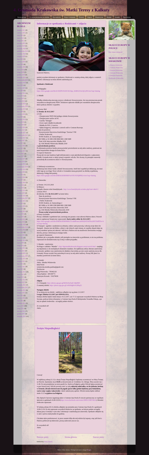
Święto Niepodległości (48, 328)
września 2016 (21, 169)
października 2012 (22, 287)
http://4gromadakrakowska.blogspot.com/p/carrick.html (77, 246)
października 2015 (22, 198)
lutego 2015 (20, 216)
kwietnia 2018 (21, 119)
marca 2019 (20, 96)
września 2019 (21, 83)
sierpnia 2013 (21, 261)
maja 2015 (20, 209)
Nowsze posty (43, 437)
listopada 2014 (21, 224)
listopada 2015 (21, 195)
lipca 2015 (20, 203)
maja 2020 (20, 64)
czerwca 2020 (21, 61)
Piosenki (81, 17)
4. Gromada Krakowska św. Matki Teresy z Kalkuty (61, 10)
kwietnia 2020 (21, 67)
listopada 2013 (21, 253)
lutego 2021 (20, 40)
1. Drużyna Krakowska (115, 65)
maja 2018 (20, 117)
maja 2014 (20, 237)
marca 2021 (20, 38)
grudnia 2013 (21, 251)
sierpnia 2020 (21, 56)
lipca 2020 (20, 59)
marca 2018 (20, 122)
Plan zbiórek (127, 17)
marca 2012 (20, 306)
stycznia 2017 (21, 159)
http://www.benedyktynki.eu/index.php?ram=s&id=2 (81, 189)
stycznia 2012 (21, 311)
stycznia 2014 (21, 248)
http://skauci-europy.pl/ (116, 52)
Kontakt (117, 17)
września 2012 (21, 290)
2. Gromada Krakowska (116, 73)
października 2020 (22, 51)
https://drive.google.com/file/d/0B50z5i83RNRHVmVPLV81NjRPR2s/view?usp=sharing (66, 175)
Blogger (89, 450)
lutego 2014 (20, 245)
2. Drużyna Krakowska (115, 70)
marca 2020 (20, 69)
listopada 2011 (21, 316)
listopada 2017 (21, 132)
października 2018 (22, 106)
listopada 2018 (21, 104)
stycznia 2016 (21, 190)
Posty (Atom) (48, 441)
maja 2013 (20, 269)
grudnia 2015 (21, 193)
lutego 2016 (20, 188)
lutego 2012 (20, 308)
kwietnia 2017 (21, 151)
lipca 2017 (20, 143)
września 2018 (21, 109)
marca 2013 (20, 274)
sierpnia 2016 (21, 172)
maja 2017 (20, 148)
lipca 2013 (20, 264)
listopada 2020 (21, 48)
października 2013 (22, 256)
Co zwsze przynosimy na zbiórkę (39, 17)
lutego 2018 (20, 124)
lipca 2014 (20, 232)
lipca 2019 (20, 85)
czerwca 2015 (21, 206)
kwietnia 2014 (21, 240)
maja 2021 (20, 35)
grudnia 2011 (21, 314)
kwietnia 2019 (21, 93)
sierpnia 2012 (21, 293)
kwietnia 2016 (21, 182)
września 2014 (21, 230)
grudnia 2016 (21, 161)
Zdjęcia (89, 17)
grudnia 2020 (21, 46)
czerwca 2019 (21, 88)
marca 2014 (20, 243)
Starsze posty (98, 437)
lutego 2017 (20, 156)
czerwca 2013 (21, 266)
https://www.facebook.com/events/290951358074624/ (78, 400)
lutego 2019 (20, 98)
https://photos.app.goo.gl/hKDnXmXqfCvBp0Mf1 (63, 283)
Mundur (109, 17)
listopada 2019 (21, 77)
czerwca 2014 (21, 235)
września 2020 (21, 54)
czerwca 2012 (21, 298)
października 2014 (22, 227)
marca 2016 (20, 185)
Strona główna (21, 17)
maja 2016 (20, 180)
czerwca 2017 (21, 146)
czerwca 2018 (21, 114)
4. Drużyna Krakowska (115, 75)
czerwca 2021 (21, 33)
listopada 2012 (21, 285)
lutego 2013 (20, 277)
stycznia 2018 (21, 127)
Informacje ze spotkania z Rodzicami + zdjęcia (61, 23)
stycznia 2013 (21, 279)
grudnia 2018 (21, 101)
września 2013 (21, 258)
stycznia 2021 (21, 43)
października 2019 (22, 80)
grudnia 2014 (21, 222)
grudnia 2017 (21, 130)
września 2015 (21, 201)
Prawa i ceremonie (69, 17)
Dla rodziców (57, 17)
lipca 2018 (20, 111)
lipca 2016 (20, 174)
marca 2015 (20, 214)
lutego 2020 (20, 72)
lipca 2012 (20, 295)
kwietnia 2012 (21, 303)
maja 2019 (20, 90)
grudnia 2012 (21, 282)
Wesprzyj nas (99, 17)
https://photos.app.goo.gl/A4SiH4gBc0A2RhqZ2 (66, 285)
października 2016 (22, 167)
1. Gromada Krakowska (116, 67)
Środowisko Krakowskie (116, 78)
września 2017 (21, 138)
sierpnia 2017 (21, 140)
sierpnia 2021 (21, 30)
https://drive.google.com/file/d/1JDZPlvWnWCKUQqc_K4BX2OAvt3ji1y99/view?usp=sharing (68, 91)
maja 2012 (20, 300)
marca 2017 (20, 153)
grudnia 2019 (21, 75)
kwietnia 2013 (21, 272)
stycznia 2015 (21, 219)
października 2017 (22, 135)
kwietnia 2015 (21, 211)
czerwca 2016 (21, 177)
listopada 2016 (21, 164)
